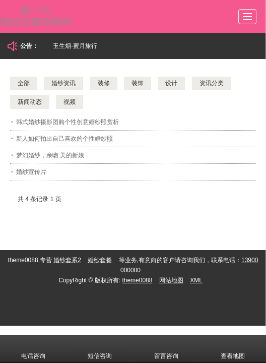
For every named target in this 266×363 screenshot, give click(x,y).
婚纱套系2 (67, 260)
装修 (104, 83)
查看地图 (233, 348)
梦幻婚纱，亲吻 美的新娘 (50, 155)
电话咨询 (33, 348)
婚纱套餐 (100, 260)
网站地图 (171, 280)
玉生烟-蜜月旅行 (75, 45)
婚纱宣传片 (31, 171)
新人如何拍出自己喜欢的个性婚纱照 (64, 138)
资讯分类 (212, 83)
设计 (171, 83)
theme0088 (137, 280)
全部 (24, 83)
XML (196, 280)
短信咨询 (100, 348)
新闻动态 (30, 101)
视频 (69, 101)
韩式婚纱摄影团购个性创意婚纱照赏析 (67, 122)
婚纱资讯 (63, 83)
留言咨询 (166, 348)
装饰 (137, 83)
